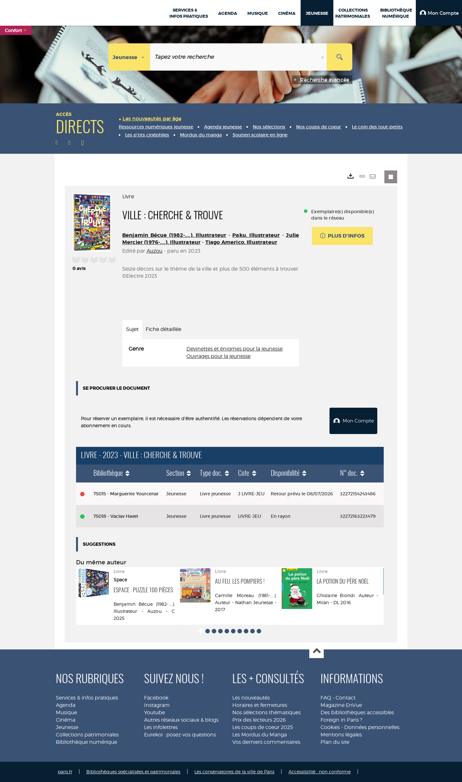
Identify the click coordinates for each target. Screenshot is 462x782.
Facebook (156, 698)
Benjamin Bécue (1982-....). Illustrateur (174, 235)
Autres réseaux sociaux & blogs (181, 720)
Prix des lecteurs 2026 (259, 720)
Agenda (65, 705)
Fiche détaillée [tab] (163, 329)
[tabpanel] (211, 352)
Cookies (330, 727)
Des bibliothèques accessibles (357, 712)
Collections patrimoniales (87, 735)
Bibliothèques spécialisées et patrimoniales (133, 771)
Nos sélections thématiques (266, 712)
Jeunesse (67, 727)
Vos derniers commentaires (266, 742)
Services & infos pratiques (87, 698)
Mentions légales (341, 735)
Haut (316, 651)
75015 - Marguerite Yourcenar (126, 494)
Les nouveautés (251, 698)
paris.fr (65, 771)
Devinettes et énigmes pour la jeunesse (234, 349)
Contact (345, 698)
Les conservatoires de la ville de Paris (234, 771)
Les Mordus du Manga (259, 735)
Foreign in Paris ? (341, 720)
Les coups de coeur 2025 (262, 727)
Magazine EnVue (341, 705)
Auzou (155, 251)
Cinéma (65, 720)
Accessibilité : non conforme (319, 771)
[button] (439, 13)
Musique (66, 712)
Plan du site (335, 742)
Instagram (157, 705)
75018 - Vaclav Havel (115, 516)
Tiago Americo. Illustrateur (241, 242)
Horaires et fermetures (259, 705)
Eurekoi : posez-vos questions (180, 735)
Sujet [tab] (132, 329)
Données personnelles (371, 727)
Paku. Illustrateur (256, 235)
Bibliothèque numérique (86, 742)
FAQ (326, 698)
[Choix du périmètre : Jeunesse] (129, 57)
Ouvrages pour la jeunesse (218, 356)
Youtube (154, 712)
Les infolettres (161, 727)
